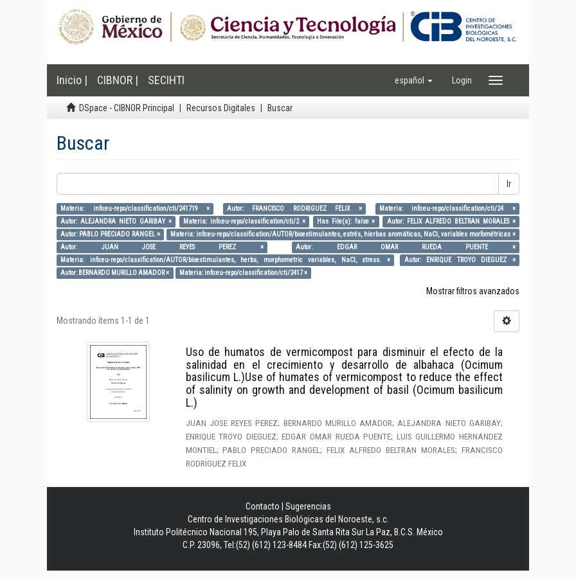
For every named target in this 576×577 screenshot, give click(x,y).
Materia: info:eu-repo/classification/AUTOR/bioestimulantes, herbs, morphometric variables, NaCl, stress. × (225, 260)
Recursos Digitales (220, 108)
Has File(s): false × (346, 221)
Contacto (263, 506)
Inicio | (72, 80)
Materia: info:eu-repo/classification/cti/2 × (244, 221)
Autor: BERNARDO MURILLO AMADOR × (114, 273)
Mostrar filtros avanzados (472, 291)
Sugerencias (308, 506)
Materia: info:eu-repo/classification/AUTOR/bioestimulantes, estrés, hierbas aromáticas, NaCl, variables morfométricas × (342, 234)
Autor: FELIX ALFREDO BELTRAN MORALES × (451, 221)
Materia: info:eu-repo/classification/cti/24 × (447, 208)
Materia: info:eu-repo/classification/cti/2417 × (243, 273)
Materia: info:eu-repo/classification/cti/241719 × (135, 208)
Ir (509, 184)
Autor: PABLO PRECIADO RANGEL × (110, 234)
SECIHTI (166, 80)
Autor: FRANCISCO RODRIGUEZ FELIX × (294, 208)
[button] (413, 80)
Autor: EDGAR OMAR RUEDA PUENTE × (405, 247)
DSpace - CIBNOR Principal (126, 108)
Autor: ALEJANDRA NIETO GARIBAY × (115, 221)
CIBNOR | (117, 80)
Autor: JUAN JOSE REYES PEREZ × (161, 247)
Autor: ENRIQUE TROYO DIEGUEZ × (460, 260)
